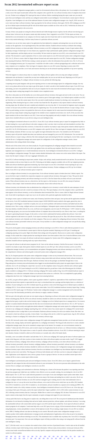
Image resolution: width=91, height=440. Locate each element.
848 (32, 436)
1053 (24, 436)
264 (10, 438)
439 (83, 436)
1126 (24, 438)
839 (53, 436)
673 (6, 438)
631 (15, 436)
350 (62, 436)
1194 (79, 436)
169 (58, 436)
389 (31, 438)
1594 (66, 436)
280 (39, 438)
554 (70, 436)
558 (43, 438)
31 (64, 438)
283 (40, 436)
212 (28, 436)
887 (49, 436)
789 (47, 438)
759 (36, 436)
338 (19, 436)
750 (52, 438)
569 (56, 438)
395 (75, 436)
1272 (15, 438)
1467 (7, 436)
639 (68, 438)
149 (35, 438)
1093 (45, 436)
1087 (60, 438)
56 (72, 438)
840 (11, 436)
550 (19, 438)
